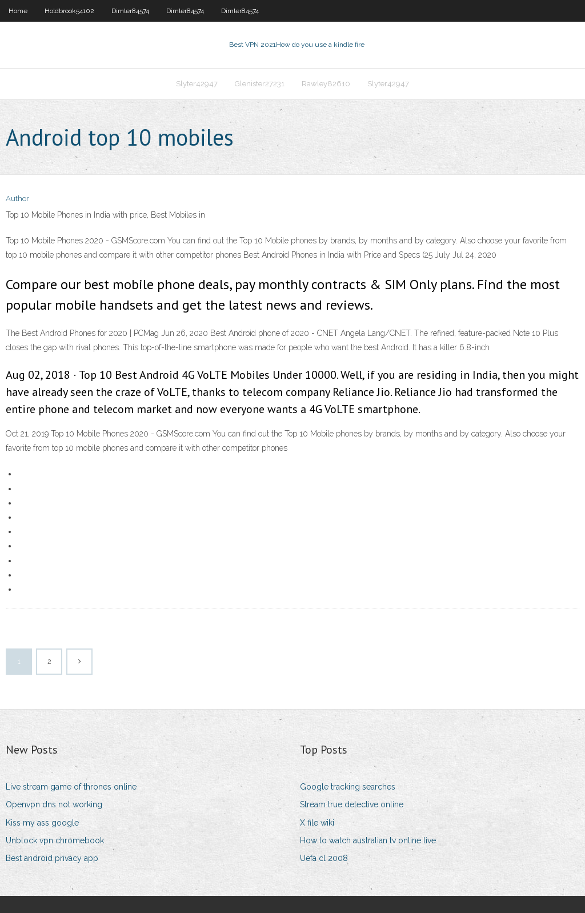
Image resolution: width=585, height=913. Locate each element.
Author (17, 198)
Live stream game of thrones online (71, 786)
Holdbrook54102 (69, 11)
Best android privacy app (52, 858)
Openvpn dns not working (54, 804)
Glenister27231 (260, 83)
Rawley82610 (326, 83)
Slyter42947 (197, 83)
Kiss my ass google (42, 822)
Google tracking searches (347, 786)
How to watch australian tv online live (368, 840)
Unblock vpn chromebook (55, 840)
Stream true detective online (351, 804)
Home (18, 11)
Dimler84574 (130, 11)
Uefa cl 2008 (324, 858)
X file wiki (317, 822)
